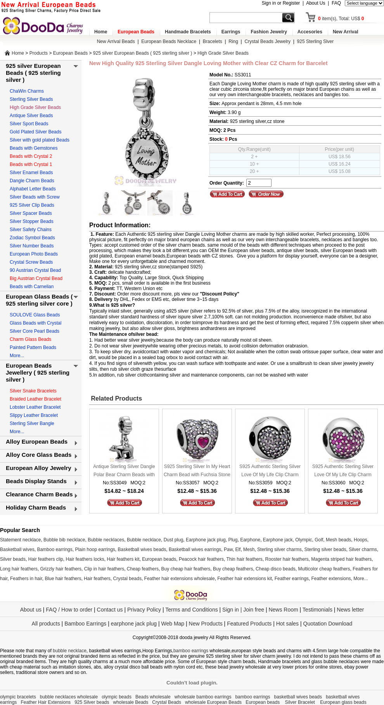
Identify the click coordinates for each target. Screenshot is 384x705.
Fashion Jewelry (269, 32)
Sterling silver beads (325, 549)
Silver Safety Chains (31, 229)
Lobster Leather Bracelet (35, 407)
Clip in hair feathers (104, 569)
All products (46, 623)
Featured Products (249, 623)
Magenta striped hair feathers (341, 559)
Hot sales (287, 623)
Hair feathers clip (45, 559)
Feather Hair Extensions (46, 702)
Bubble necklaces (106, 540)
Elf (237, 549)
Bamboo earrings (54, 549)
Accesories (310, 32)
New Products (206, 623)
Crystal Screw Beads (31, 262)
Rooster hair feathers (287, 559)
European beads (159, 559)
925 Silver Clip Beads (32, 205)
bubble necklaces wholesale (69, 697)
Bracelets (212, 41)
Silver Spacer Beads (31, 213)
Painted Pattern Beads (33, 347)
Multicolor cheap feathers (324, 569)
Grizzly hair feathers (60, 569)
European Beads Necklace (168, 41)
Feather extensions (331, 578)
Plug (232, 540)
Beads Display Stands (36, 481)
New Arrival (345, 32)
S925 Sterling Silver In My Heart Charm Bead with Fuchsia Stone (197, 470)
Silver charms (363, 549)
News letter (350, 610)
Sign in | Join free (243, 610)
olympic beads (116, 697)
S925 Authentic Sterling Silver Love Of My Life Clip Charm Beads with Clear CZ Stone (270, 471)
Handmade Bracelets (188, 32)
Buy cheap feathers (233, 569)
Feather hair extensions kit (244, 578)
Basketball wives (17, 549)
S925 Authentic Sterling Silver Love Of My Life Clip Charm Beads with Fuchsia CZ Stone (343, 471)
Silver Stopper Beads (32, 221)
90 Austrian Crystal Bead (35, 270)
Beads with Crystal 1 (31, 164)
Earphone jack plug (206, 540)
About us (31, 610)
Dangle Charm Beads (32, 180)
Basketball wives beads (142, 549)
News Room (283, 610)
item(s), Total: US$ (341, 18)
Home (100, 32)
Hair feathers (97, 578)
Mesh (248, 549)
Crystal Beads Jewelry (267, 41)
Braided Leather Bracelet (35, 399)
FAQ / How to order (69, 610)
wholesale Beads (131, 702)
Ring (233, 41)
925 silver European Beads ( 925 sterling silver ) (142, 53)
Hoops (360, 540)
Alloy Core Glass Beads (38, 454)
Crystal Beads (166, 702)
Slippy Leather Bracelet (34, 415)
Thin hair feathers (244, 559)
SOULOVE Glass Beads (35, 315)
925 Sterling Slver (315, 41)
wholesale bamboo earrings (203, 697)
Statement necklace (20, 540)
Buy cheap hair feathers (186, 569)
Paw (228, 549)
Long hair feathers (19, 569)
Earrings (230, 32)
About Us (315, 3)
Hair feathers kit (123, 559)
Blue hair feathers (63, 578)
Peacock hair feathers (201, 559)
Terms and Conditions (191, 610)
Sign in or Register (281, 3)
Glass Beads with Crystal (35, 323)
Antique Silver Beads (31, 115)
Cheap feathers (143, 569)
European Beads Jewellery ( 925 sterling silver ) (37, 372)
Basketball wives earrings (195, 549)
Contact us (110, 610)
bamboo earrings (190, 650)
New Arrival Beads (116, 41)
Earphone (250, 540)
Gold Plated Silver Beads (35, 132)
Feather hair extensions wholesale (179, 578)
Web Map (172, 623)
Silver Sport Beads (29, 123)
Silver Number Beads (32, 246)
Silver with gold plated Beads (39, 140)
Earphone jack (278, 540)
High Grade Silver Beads (223, 53)
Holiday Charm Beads (36, 507)
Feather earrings (292, 578)
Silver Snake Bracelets (33, 391)
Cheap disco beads (276, 569)
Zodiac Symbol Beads (32, 237)
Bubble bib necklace (64, 540)
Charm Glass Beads (30, 339)
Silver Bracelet (301, 702)
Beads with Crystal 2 (31, 156)
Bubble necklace (144, 540)
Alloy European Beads (36, 441)
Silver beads (13, 559)
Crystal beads (127, 578)
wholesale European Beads (213, 702)
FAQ (336, 3)
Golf (319, 540)
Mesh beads (338, 540)
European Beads (136, 32)
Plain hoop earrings (95, 549)
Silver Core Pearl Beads (34, 331)
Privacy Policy (144, 610)
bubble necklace (69, 650)
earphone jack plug (134, 623)
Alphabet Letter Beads (33, 189)
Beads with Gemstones (33, 148)
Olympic (303, 540)
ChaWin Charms (27, 91)
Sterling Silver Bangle (32, 423)
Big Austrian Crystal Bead (36, 278)
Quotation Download (328, 623)
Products (38, 53)
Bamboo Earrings (85, 623)
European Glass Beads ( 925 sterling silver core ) (39, 300)
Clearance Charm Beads (39, 494)
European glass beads (343, 702)
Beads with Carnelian (32, 286)
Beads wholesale (153, 697)
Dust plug (173, 540)
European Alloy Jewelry (38, 468)
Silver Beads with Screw (35, 197)
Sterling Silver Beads (31, 99)
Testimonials (317, 610)
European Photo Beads (34, 254)
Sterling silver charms (279, 549)
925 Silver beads (91, 702)
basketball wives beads (298, 697)
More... (17, 355)
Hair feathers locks (85, 559)
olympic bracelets (18, 697)
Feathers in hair (26, 578)
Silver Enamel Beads (31, 172)
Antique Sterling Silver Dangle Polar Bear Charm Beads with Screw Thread (124, 471)
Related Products (115, 398)
